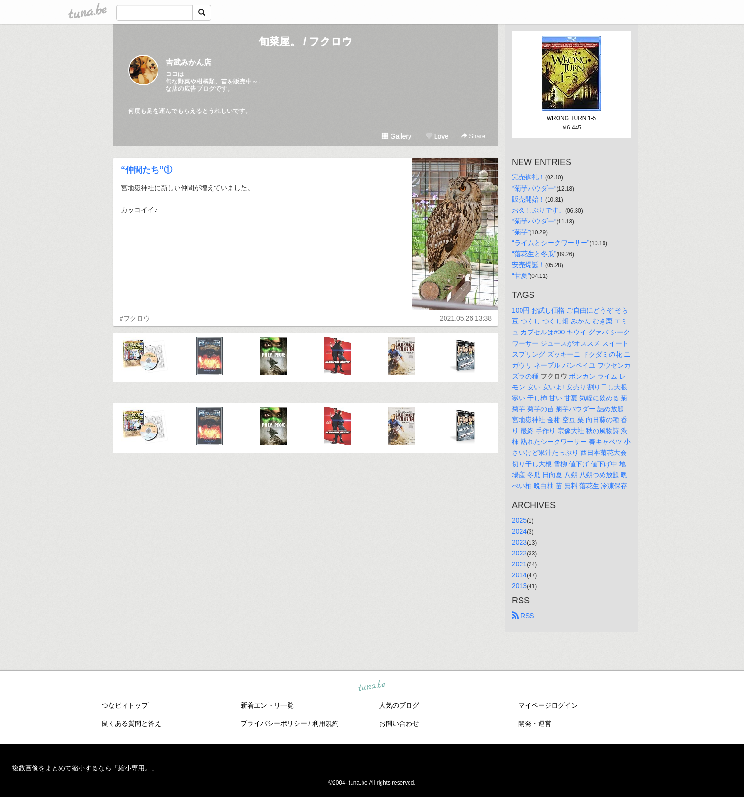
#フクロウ (135, 318)
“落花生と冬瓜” (534, 254)
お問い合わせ (399, 723)
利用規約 (325, 723)
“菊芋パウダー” (534, 188)
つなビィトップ (125, 705)
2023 (519, 542)
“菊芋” (521, 232)
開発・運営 (534, 723)
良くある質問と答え (131, 723)
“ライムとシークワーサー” (550, 243)
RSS (523, 615)
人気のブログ (399, 705)
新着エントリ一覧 (267, 705)
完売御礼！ (528, 177)
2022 (519, 553)
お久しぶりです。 (538, 210)
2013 (519, 586)
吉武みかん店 (188, 62)
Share (473, 135)
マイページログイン (548, 705)
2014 (519, 575)
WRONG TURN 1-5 (571, 118)
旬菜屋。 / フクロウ (306, 41)
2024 (519, 531)
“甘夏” (521, 275)
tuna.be (371, 686)
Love (437, 136)
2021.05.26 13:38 (466, 318)
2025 (519, 520)
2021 (519, 564)
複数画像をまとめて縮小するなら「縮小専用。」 (85, 768)
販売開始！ (528, 199)
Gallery (396, 136)
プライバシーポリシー (274, 723)
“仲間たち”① (146, 170)
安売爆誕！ (528, 264)
